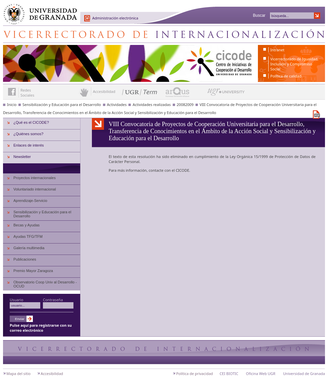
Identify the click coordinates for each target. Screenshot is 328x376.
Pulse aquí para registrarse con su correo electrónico (41, 328)
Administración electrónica (115, 17)
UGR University (226, 94)
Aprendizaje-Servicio (30, 201)
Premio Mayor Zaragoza (33, 271)
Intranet (277, 49)
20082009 (185, 104)
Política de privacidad (194, 373)
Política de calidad (286, 75)
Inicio (11, 104)
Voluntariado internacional (34, 189)
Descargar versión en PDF (316, 114)
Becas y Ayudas (26, 225)
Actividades (117, 104)
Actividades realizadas (151, 104)
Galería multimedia (28, 248)
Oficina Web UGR (260, 373)
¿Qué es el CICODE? (31, 122)
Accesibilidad (52, 373)
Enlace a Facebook (12, 92)
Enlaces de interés (28, 145)
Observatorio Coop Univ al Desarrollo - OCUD (45, 284)
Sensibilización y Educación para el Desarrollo (61, 104)
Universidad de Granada (38, 10)
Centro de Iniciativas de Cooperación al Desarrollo (164, 34)
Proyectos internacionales (34, 178)
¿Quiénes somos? (28, 134)
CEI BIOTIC (229, 373)
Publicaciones (24, 259)
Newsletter (22, 157)
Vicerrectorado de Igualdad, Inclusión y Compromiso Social (294, 63)
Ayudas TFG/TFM (28, 236)
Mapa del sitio (18, 373)
